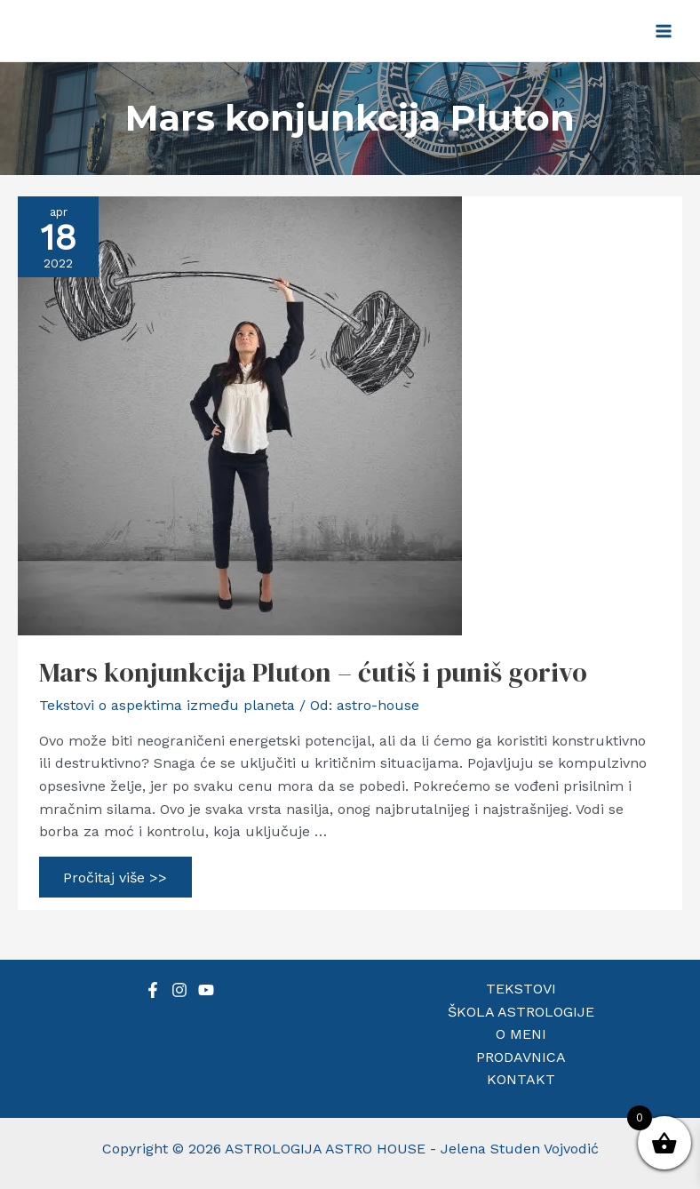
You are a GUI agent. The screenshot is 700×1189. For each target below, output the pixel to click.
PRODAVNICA (521, 1057)
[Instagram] (179, 990)
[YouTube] (206, 990)
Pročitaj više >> (115, 880)
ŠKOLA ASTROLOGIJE (521, 1011)
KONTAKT (521, 1079)
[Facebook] (153, 990)
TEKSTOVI (521, 988)
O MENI (521, 1033)
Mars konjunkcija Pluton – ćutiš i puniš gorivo (313, 672)
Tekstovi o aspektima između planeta (167, 705)
